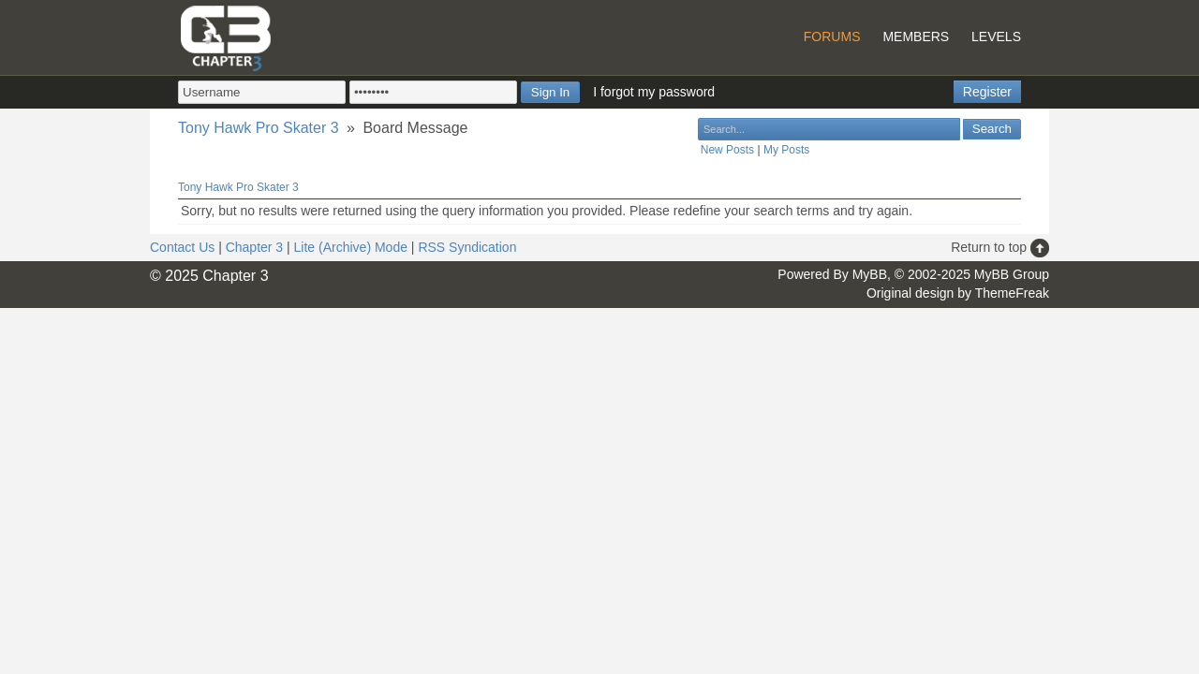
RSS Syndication (467, 247)
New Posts (727, 149)
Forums (832, 36)
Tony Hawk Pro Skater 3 (258, 128)
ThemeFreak (1012, 293)
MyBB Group (1011, 274)
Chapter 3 (254, 247)
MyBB (869, 274)
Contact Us (182, 247)
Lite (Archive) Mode (350, 247)
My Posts (786, 149)
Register (987, 91)
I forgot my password (654, 91)
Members (915, 36)
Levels (996, 36)
